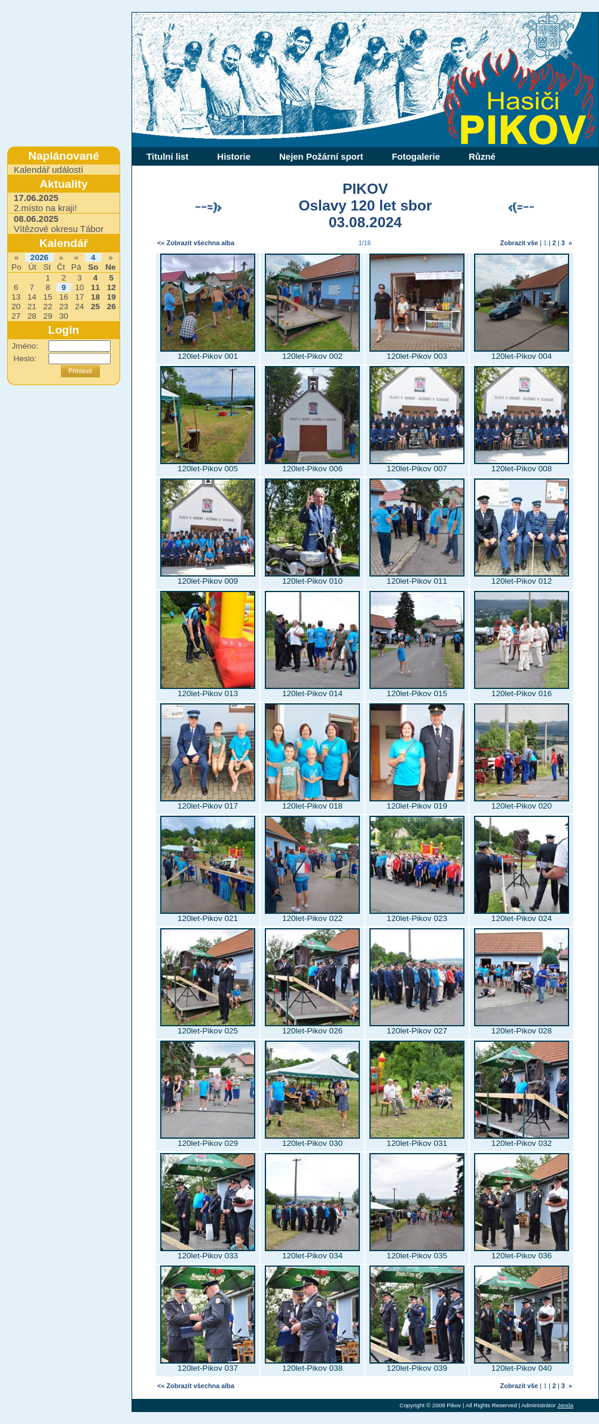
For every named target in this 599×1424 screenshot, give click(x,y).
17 (79, 296)
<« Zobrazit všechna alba (195, 242)
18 (95, 296)
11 (95, 287)
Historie (233, 156)
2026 (39, 257)
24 (79, 306)
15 (47, 296)
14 (31, 296)
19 (111, 296)
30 (63, 316)
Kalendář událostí (48, 169)
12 (111, 287)
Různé (482, 156)
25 (95, 306)
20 (15, 306)
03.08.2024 (365, 222)
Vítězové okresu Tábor (58, 224)
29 (47, 316)
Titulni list (167, 156)
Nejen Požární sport (321, 156)
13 (15, 296)
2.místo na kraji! (45, 203)
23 (63, 306)
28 (31, 316)
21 (31, 306)
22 (47, 306)
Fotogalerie (416, 156)
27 (15, 316)
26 (111, 306)
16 (63, 296)
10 (79, 287)
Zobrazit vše (519, 242)
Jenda (565, 1405)
